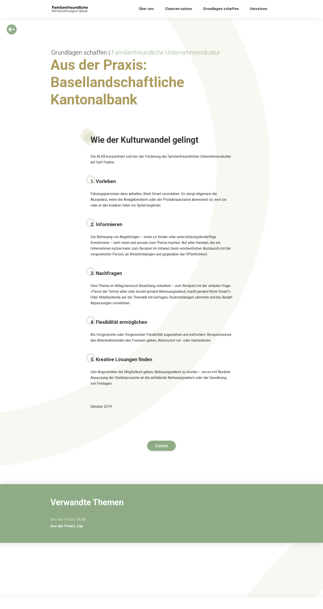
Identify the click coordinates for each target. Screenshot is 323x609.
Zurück (161, 446)
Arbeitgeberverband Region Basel (225, 604)
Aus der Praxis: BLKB (68, 519)
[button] (146, 9)
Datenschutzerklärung (217, 599)
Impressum (210, 594)
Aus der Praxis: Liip (66, 526)
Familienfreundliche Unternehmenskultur (165, 52)
